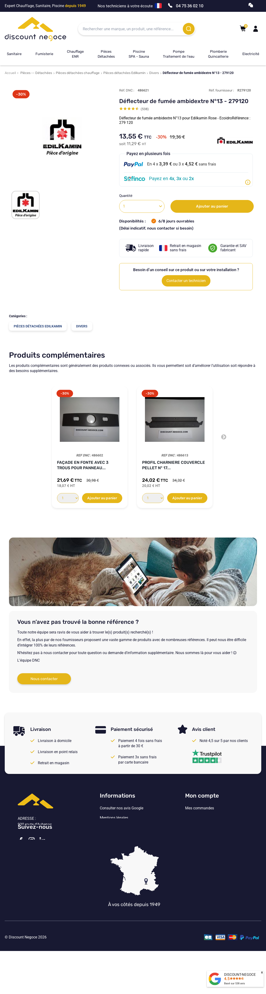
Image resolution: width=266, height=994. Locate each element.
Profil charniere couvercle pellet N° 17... (173, 465)
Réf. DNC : (126, 90)
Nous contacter (44, 679)
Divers (154, 73)
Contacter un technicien (186, 280)
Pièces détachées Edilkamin (124, 73)
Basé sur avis (234, 983)
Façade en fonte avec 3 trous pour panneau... (83, 465)
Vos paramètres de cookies (122, 847)
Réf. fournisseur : (221, 90)
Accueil (10, 73)
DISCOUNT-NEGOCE (240, 974)
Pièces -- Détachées (36, 73)
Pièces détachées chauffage (78, 73)
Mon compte (202, 795)
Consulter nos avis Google (121, 808)
